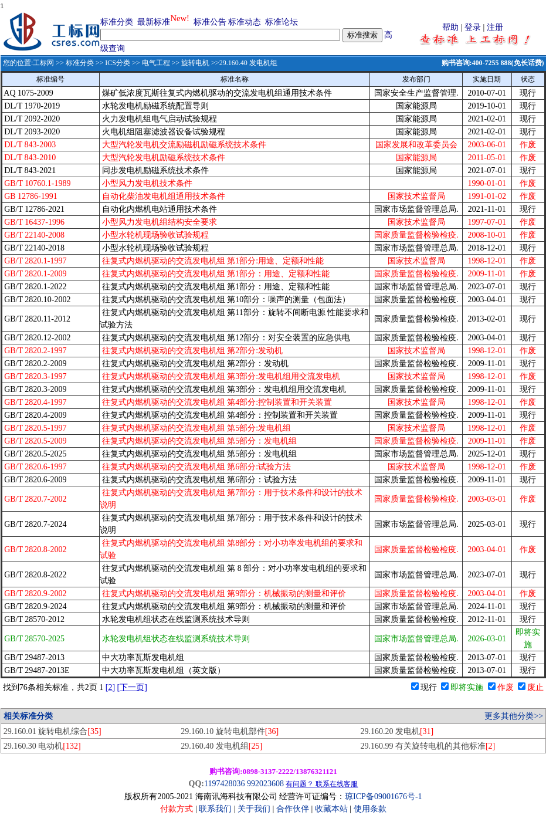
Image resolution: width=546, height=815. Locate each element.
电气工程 (156, 63)
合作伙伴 (292, 808)
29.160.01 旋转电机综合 (52, 731)
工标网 (43, 63)
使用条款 (370, 808)
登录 (472, 27)
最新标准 (153, 22)
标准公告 (210, 22)
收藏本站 (331, 808)
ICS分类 (117, 63)
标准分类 (116, 22)
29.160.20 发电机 (396, 731)
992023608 (265, 783)
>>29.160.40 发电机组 (243, 63)
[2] (110, 687)
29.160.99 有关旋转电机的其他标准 (427, 746)
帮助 (450, 27)
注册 (495, 27)
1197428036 (224, 783)
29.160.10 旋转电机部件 (230, 731)
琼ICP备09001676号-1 (383, 796)
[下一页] (132, 687)
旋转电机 (195, 63)
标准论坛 (281, 22)
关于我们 (255, 808)
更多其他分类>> (513, 716)
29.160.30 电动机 (42, 746)
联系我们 (215, 808)
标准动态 (244, 22)
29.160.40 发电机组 (221, 746)
